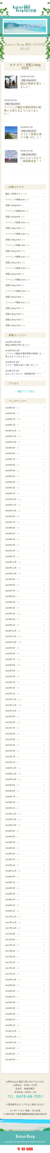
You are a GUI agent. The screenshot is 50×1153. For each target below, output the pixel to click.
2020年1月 (13, 808)
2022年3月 (13, 682)
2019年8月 (13, 836)
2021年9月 (13, 716)
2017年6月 (13, 951)
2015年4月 (13, 1014)
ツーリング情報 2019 (17, 280)
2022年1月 (13, 693)
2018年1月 (13, 911)
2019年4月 (13, 854)
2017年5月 (13, 957)
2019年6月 (13, 842)
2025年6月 (13, 465)
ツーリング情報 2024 (17, 222)
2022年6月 (13, 665)
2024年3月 (13, 545)
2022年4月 (13, 676)
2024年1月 (13, 556)
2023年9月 (13, 579)
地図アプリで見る (25, 391)
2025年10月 (13, 442)
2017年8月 (13, 939)
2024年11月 (13, 505)
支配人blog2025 (15, 217)
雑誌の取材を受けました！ (18, 343)
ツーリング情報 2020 (17, 268)
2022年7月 (13, 659)
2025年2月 (13, 488)
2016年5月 (13, 985)
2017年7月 (13, 945)
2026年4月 (13, 408)
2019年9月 (13, 831)
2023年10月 (13, 573)
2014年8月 (13, 1054)
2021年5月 (13, 739)
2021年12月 (14, 699)
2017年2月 (13, 974)
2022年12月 (13, 631)
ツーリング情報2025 (17, 211)
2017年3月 (13, 968)
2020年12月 (13, 768)
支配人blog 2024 (15, 228)
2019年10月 (13, 825)
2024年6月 (13, 528)
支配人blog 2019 (14, 285)
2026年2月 (13, 419)
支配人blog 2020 (14, 274)
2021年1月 (13, 762)
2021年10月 (13, 711)
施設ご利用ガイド (16, 194)
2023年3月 (13, 613)
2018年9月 (13, 876)
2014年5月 (13, 1059)
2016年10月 (13, 979)
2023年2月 (13, 619)
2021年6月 (13, 733)
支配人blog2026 (14, 205)
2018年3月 (13, 899)
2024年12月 (13, 499)
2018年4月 (13, 894)
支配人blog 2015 (14, 319)
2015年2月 (13, 1019)
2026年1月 (13, 425)
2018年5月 (13, 888)
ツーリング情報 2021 (17, 257)
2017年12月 (13, 916)
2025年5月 (13, 470)
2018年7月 (13, 882)
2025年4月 (13, 476)
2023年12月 (13, 562)
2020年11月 (13, 774)
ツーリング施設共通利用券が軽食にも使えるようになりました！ (23, 353)
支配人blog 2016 (14, 314)
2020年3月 (13, 802)
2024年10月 (13, 510)
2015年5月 (13, 1008)
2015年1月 (13, 1025)
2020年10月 (13, 779)
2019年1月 (13, 865)
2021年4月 (13, 745)
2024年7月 (13, 522)
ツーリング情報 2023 (17, 234)
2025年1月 (13, 493)
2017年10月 (13, 928)
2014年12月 (13, 1031)
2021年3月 (13, 751)
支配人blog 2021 (15, 262)
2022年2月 (13, 688)
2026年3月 (13, 413)
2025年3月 (13, 482)
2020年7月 (13, 796)
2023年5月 (13, 602)
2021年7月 (13, 728)
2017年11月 (13, 922)
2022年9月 (13, 648)
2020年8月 (13, 791)
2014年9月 (13, 1048)
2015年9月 (13, 1002)
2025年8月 (13, 453)
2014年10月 (13, 1042)
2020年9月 (13, 785)
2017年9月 (13, 934)
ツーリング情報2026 (17, 199)
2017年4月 (13, 962)
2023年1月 (13, 625)
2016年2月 (13, 997)
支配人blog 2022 (15, 251)
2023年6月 (13, 596)
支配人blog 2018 (14, 297)
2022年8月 (13, 653)
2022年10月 (14, 642)
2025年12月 (13, 430)
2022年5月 (13, 671)
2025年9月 (13, 448)
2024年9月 (13, 516)
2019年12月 (13, 814)
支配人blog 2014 (15, 325)
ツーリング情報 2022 (17, 245)
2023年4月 (13, 608)
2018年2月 (13, 905)
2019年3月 (13, 859)
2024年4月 (13, 539)
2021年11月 (14, 705)
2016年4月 (13, 991)
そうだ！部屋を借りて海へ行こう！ (22, 363)
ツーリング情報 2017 (17, 302)
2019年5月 (13, 848)
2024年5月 (13, 533)
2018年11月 (13, 871)
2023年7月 (13, 591)
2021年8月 (13, 722)
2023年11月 (13, 568)
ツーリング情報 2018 (17, 291)
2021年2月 (13, 756)
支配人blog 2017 (14, 308)
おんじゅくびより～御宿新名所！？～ (23, 372)
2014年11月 (13, 1037)
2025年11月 (13, 436)
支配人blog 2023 (15, 239)
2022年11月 (14, 636)
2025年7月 (13, 459)
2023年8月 (13, 585)
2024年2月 (13, 551)
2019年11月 (13, 819)
